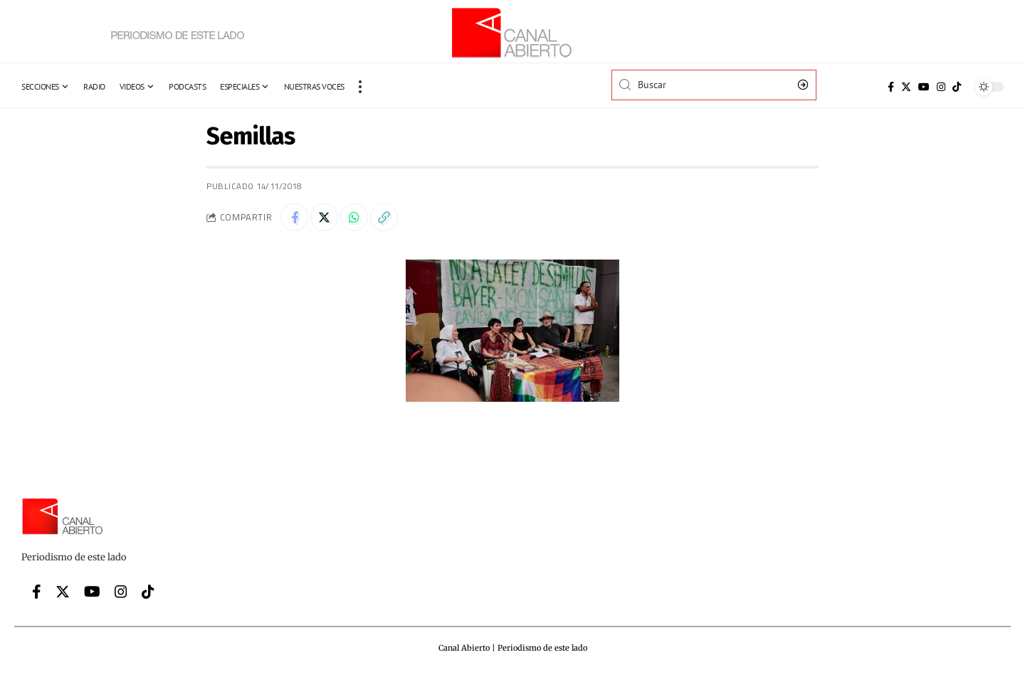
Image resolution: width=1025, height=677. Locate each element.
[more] (360, 87)
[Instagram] (941, 87)
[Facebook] (891, 87)
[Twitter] (906, 87)
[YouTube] (924, 87)
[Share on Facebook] (294, 217)
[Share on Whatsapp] (356, 217)
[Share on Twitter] (325, 217)
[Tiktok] (956, 87)
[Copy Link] (386, 217)
